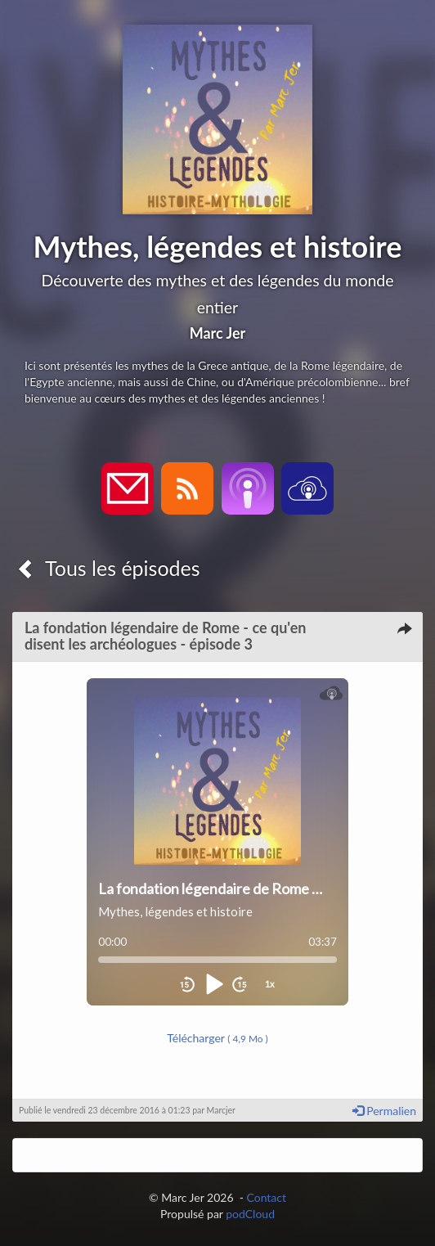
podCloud (250, 1214)
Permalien (384, 1111)
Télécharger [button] (217, 1038)
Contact (266, 1197)
